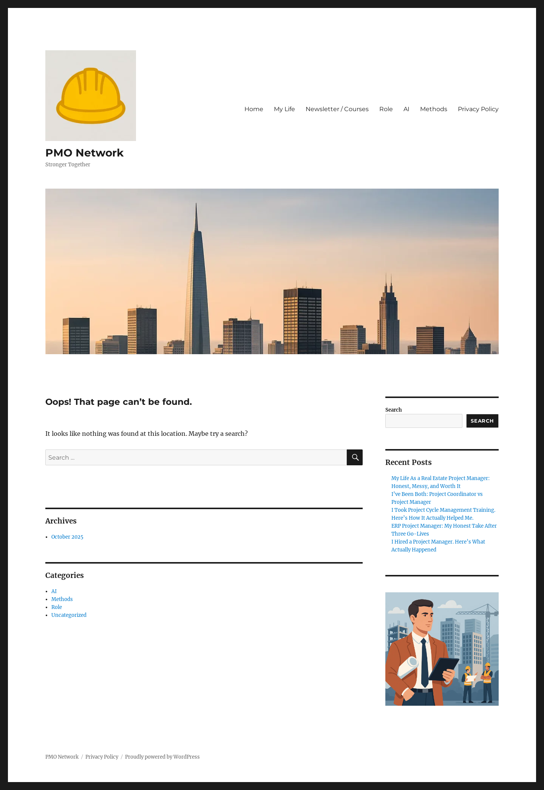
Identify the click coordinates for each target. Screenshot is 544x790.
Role (386, 109)
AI (406, 109)
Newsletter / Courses (337, 109)
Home (253, 109)
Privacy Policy (478, 109)
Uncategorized (69, 615)
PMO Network (84, 152)
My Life (284, 109)
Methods (433, 109)
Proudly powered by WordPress (162, 757)
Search (393, 410)
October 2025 (67, 537)
